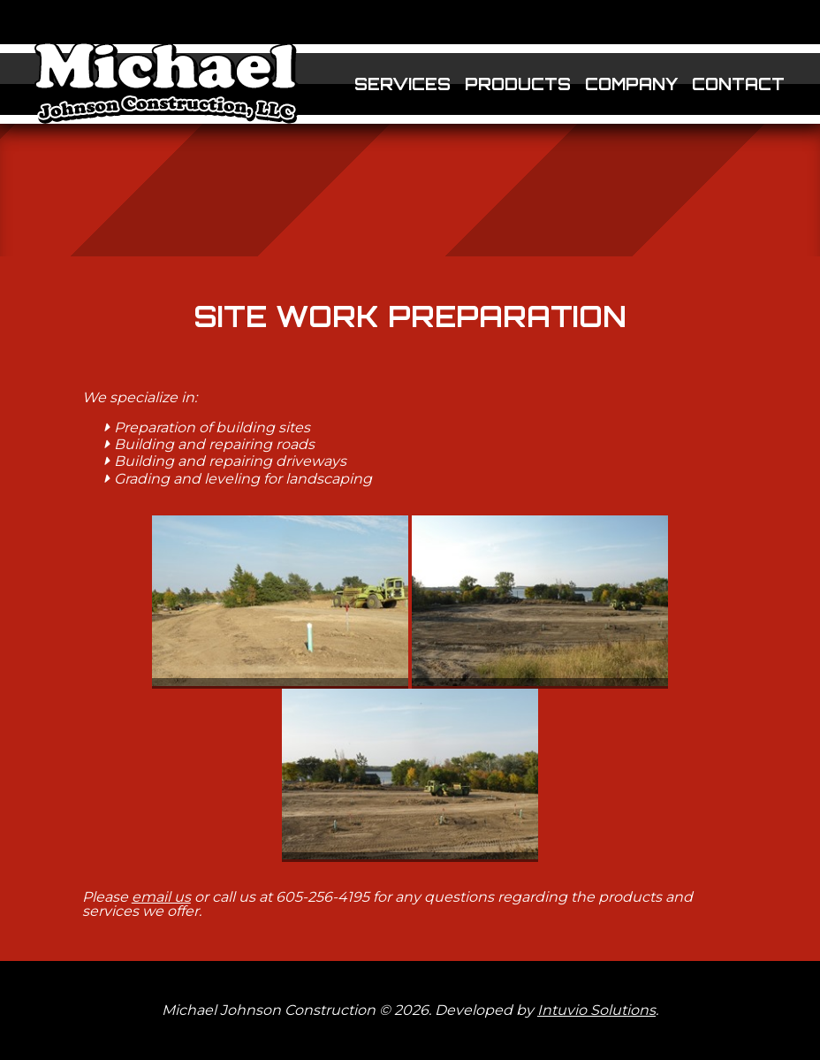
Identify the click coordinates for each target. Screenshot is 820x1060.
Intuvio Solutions (596, 1010)
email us (161, 896)
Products (518, 84)
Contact (738, 84)
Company (631, 84)
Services (402, 84)
